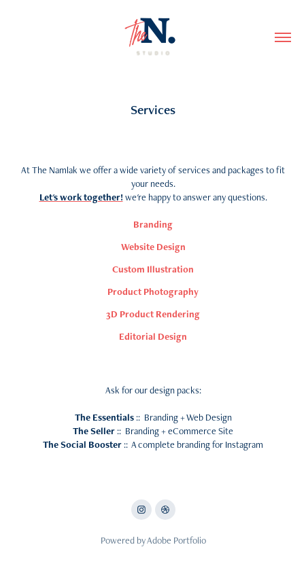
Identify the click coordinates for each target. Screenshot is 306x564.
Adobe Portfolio (176, 540)
